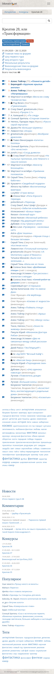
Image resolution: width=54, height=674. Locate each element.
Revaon (14, 214)
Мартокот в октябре (21, 96)
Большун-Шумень (32, 127)
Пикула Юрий (18, 332)
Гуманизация (19, 105)
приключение (8, 442)
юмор (11, 465)
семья (17, 448)
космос (7, 425)
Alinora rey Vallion (20, 186)
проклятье (7, 445)
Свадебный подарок (33, 183)
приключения (29, 647)
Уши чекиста (8, 584)
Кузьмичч (16, 183)
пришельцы (46, 442)
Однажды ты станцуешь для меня (25, 595)
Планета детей (40, 81)
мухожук (6, 436)
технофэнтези (8, 454)
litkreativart (9, 3)
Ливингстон (17, 130)
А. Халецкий (17, 115)
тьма (41, 454)
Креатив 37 (7, 553)
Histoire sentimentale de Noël (33, 598)
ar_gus (5, 602)
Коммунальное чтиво (24, 606)
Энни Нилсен (17, 217)
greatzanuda (30, 109)
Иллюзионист (18, 211)
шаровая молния (27, 462)
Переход (29, 202)
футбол (24, 459)
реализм (40, 647)
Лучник (14, 375)
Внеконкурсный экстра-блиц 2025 (17, 559)
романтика (15, 650)
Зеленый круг (27, 214)
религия (6, 650)
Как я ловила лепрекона (20, 591)
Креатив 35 (7, 572)
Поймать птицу (34, 307)
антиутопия (28, 409)
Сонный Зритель (19, 118)
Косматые (44, 397)
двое (49, 415)
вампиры (23, 412)
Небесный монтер (16, 609)
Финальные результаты (16, 62)
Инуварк (15, 220)
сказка (32, 650)
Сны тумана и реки (31, 223)
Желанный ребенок (36, 217)
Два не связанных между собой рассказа (28, 340)
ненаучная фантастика (21, 436)
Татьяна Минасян (20, 257)
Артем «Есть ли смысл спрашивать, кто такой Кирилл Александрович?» (26, 530)
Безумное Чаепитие (21, 384)
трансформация (23, 454)
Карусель (19, 625)
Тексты (30, 41)
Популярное (11, 579)
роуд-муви (28, 445)
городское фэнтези (10, 415)
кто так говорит (36, 426)
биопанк (19, 637)
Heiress (14, 121)
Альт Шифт (30, 205)
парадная (22, 439)
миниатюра (21, 433)
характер (43, 459)
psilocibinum (17, 202)
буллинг (14, 412)
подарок (38, 439)
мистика (32, 432)
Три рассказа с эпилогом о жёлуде (29, 275)
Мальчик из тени (34, 264)
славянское (45, 448)
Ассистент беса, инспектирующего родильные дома (30, 391)
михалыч (42, 433)
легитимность (8, 429)
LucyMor (15, 192)
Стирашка (34, 285)
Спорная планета (39, 118)
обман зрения (38, 436)
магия (44, 429)
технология (45, 451)
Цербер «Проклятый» (21, 513)
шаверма (15, 462)
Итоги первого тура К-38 (13, 499)
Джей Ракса (17, 347)
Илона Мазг (19, 195)
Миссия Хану (24, 360)
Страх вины (27, 192)
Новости (9, 491)
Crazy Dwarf (17, 109)
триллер (34, 454)
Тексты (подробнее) (11, 44)
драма (33, 419)
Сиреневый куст (19, 285)
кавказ (35, 422)
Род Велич (18, 102)
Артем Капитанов (20, 288)
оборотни (6, 439)
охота (14, 439)
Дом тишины (24, 233)
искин (14, 422)
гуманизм (31, 415)
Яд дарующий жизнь (32, 220)
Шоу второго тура (13, 59)
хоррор (6, 462)
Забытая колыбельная (34, 208)
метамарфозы (8, 433)
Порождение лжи (36, 363)
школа (39, 462)
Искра (28, 130)
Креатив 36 (7, 565)
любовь (36, 429)
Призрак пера (26, 121)
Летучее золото (16, 602)
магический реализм (11, 644)
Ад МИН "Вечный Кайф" (29, 353)
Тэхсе (13, 325)
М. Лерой (15, 598)
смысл (5, 451)
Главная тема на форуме (16, 53)
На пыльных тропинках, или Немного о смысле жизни (30, 158)
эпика (4, 465)
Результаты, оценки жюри (14, 41)
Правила (25, 44)
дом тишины (23, 419)
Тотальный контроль (36, 248)
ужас (46, 454)
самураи (41, 445)
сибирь (36, 448)
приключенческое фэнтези (28, 442)
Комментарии (12, 506)
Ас (14, 353)
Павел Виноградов (23, 140)
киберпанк (44, 422)
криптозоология (20, 426)
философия (26, 657)
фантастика (11, 458)
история (22, 421)
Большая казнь (28, 381)
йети (29, 422)
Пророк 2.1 (26, 112)
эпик (45, 462)
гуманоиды (41, 415)
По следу (33, 115)
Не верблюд (34, 295)
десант (5, 419)
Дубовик (15, 223)
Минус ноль (42, 319)
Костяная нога (19, 245)
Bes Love (17, 226)
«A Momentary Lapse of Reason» (27, 253)
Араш (42, 313)
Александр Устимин (21, 273)
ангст (18, 409)
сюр (15, 653)
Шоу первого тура (13, 56)
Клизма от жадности (38, 301)
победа (30, 439)
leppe (4, 609)
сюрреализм (23, 653)
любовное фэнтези (24, 429)
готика (23, 415)
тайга (16, 451)
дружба (12, 641)
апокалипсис (40, 409)
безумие (6, 412)
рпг (35, 445)
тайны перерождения (29, 451)
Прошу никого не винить (26, 584)
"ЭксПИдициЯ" (32, 347)
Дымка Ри (16, 127)
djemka (5, 591)
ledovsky (6, 598)
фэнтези (33, 458)
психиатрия (18, 445)
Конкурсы (23, 12)
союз (11, 451)
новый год (18, 647)
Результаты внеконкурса (16, 69)
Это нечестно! (19, 149)
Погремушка (19, 93)
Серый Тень (17, 177)
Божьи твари (33, 211)
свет (12, 448)
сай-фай (24, 650)
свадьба (6, 448)
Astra (13, 233)
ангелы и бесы (8, 409)
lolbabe (5, 595)
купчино (47, 426)
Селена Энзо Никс (22, 267)
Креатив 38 (7, 546)
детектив (13, 419)
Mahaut (5, 587)
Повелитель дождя (30, 375)
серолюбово (26, 448)
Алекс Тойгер (18, 81)
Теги (5, 632)
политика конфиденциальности (34, 671)
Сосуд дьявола (31, 152)
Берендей (16, 84)
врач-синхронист (35, 412)
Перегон (14, 587)
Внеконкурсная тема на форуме (20, 66)
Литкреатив (10, 12)
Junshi (14, 152)
